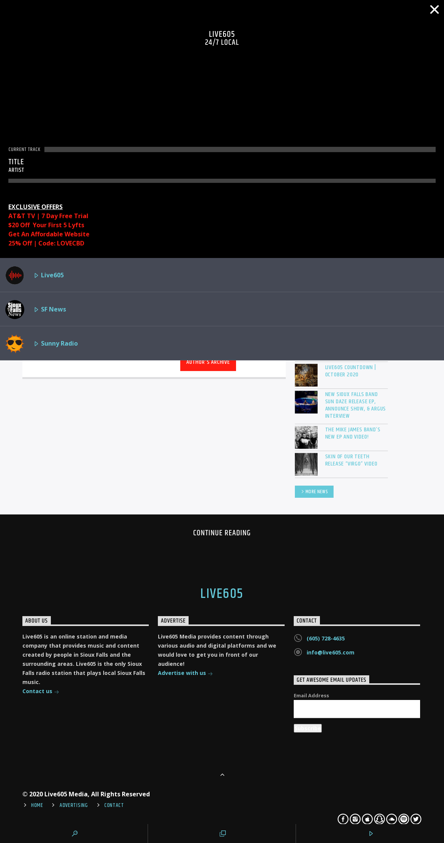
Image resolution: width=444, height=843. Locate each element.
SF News (35, 309)
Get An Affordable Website (49, 234)
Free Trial (73, 216)
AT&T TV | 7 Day (33, 216)
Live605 (34, 275)
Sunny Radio (41, 343)
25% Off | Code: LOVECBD (46, 243)
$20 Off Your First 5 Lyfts (46, 225)
